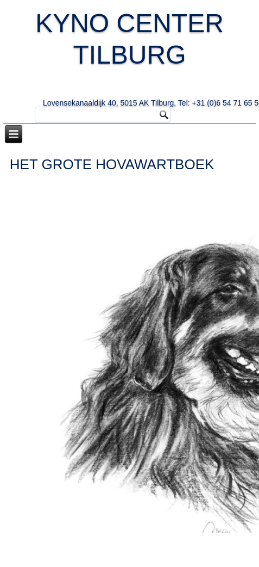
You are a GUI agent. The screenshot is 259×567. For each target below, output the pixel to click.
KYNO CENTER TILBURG (141, 55)
